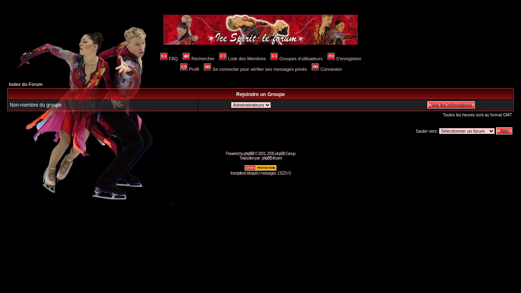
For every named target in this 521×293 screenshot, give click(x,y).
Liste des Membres (242, 58)
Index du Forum (26, 84)
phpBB (249, 153)
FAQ (169, 58)
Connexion (327, 69)
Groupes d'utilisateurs (296, 58)
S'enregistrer (344, 58)
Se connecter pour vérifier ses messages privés (255, 69)
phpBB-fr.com (272, 158)
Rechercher (199, 58)
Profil (189, 69)
